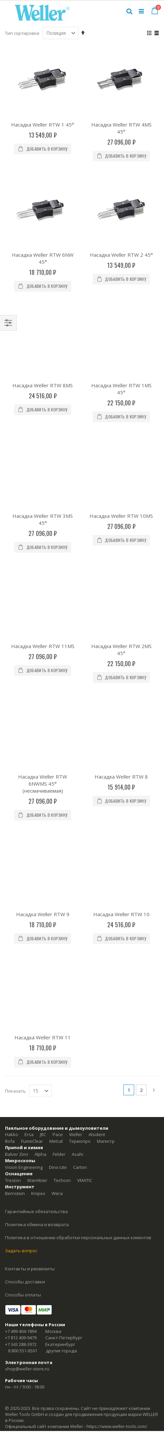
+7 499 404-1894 (21, 1001)
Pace (58, 804)
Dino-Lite (58, 837)
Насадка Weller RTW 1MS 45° (121, 333)
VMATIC (84, 850)
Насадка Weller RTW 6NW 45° (42, 258)
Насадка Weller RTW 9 (42, 638)
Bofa (10, 811)
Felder (59, 824)
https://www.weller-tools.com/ (117, 1096)
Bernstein (15, 863)
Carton (80, 837)
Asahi (77, 824)
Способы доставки (25, 951)
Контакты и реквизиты (30, 938)
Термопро (80, 811)
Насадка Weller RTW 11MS (42, 481)
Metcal (56, 811)
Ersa (29, 804)
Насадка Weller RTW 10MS (121, 405)
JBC (43, 804)
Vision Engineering (24, 837)
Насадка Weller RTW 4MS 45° (121, 128)
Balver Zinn (16, 824)
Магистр (106, 811)
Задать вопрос (21, 920)
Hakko (11, 804)
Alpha (40, 824)
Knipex (38, 863)
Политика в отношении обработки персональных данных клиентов (78, 907)
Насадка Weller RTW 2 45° (121, 254)
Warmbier (37, 850)
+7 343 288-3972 (21, 1014)
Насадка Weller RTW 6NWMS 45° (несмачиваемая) (42, 563)
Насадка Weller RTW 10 (121, 638)
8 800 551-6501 (22, 1020)
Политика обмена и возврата (37, 894)
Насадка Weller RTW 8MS (42, 330)
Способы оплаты (23, 964)
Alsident (97, 804)
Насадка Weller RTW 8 (121, 556)
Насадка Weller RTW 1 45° (42, 124)
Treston (13, 850)
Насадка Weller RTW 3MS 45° (42, 409)
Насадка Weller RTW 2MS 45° (121, 484)
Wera (57, 863)
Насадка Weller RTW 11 (42, 707)
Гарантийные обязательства (36, 881)
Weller (75, 804)
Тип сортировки (22, 33)
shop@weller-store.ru (27, 1038)
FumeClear (32, 811)
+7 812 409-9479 (21, 1007)
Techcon (62, 850)
